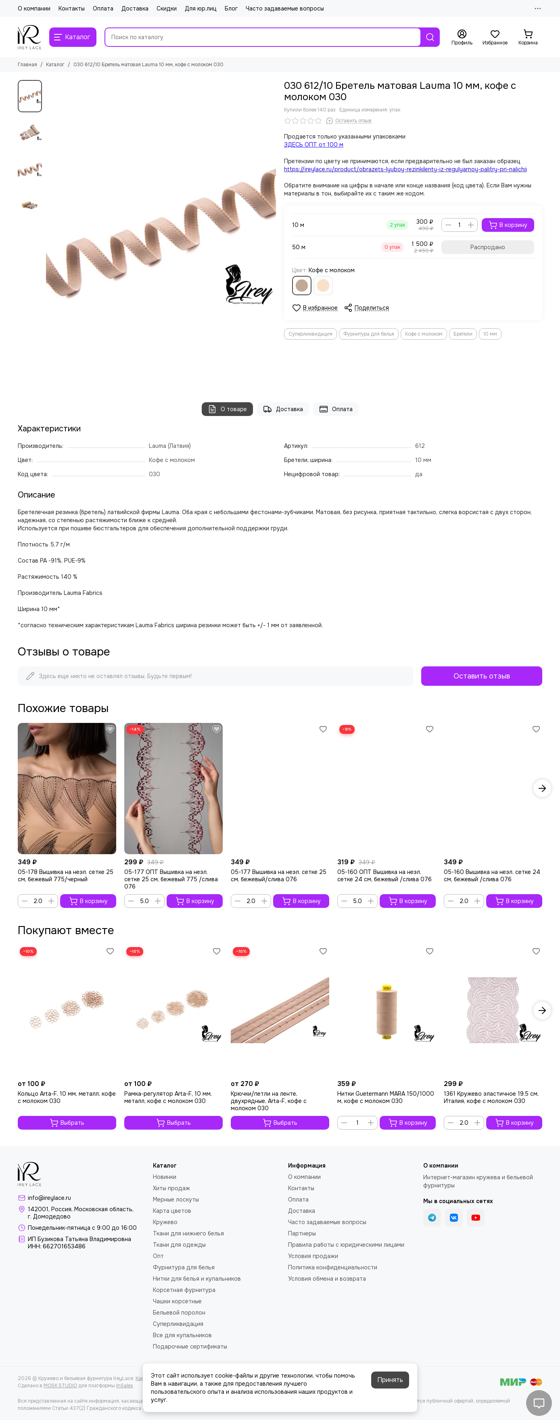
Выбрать (67, 1122)
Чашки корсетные (177, 1301)
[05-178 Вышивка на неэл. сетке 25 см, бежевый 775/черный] (67, 788)
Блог (231, 8)
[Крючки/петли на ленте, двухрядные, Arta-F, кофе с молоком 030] (280, 1010)
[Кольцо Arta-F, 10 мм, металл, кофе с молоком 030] (67, 1010)
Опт (158, 1256)
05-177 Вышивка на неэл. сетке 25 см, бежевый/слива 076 (278, 875)
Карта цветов (172, 1210)
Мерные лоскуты (176, 1199)
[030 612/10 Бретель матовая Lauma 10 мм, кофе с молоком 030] (161, 233)
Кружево (165, 1222)
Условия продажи (313, 1256)
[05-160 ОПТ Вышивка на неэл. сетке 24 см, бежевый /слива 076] (386, 788)
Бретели (462, 334)
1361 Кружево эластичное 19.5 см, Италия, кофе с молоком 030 (491, 1097)
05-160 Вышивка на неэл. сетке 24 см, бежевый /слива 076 (492, 875)
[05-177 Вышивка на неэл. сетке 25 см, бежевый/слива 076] (280, 788)
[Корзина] (528, 37)
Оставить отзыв (481, 676)
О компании (34, 8)
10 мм (490, 334)
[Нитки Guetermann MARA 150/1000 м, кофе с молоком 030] (386, 1010)
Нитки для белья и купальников (197, 1278)
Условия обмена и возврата (327, 1278)
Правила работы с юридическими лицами (346, 1244)
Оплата (103, 8)
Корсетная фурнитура (184, 1290)
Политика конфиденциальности (332, 1267)
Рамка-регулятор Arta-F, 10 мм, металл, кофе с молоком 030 (168, 1097)
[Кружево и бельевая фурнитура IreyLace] (29, 37)
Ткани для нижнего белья (188, 1233)
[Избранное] (495, 37)
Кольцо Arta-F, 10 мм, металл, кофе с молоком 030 (67, 1097)
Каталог (55, 64)
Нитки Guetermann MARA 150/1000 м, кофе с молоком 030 (385, 1097)
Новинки (164, 1177)
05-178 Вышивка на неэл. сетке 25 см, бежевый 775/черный (65, 875)
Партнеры (302, 1233)
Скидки (167, 8)
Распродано (487, 247)
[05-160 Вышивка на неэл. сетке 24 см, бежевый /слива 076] (493, 788)
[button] (542, 788)
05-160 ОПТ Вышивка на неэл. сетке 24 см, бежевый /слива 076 (384, 875)
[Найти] (430, 37)
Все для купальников (182, 1335)
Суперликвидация (310, 334)
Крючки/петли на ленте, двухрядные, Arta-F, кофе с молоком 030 (269, 1101)
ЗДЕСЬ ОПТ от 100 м (313, 144)
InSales (124, 1385)
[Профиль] (462, 37)
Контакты (72, 8)
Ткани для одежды (179, 1244)
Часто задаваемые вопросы (285, 8)
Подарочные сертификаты (190, 1346)
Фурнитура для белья (368, 334)
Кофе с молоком (424, 334)
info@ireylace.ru (49, 1198)
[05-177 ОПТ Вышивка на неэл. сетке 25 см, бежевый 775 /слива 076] (173, 788)
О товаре (227, 409)
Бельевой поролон (179, 1312)
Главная (27, 64)
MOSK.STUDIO (60, 1385)
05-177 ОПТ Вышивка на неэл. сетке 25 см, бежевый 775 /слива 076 (171, 879)
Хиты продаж (171, 1188)
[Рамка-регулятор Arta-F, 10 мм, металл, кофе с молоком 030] (173, 1010)
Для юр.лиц (201, 8)
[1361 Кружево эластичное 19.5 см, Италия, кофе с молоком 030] (493, 1010)
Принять (390, 1380)
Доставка (134, 8)
